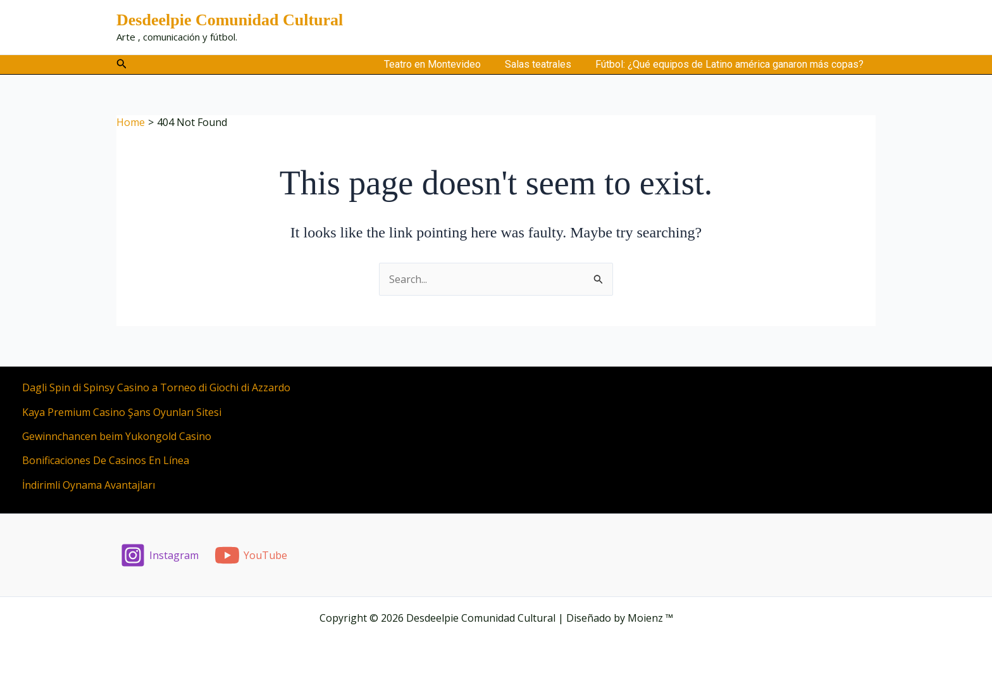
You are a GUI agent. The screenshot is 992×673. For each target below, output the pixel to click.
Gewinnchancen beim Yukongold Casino (116, 436)
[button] (121, 64)
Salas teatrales (544, 64)
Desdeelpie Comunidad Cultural (229, 20)
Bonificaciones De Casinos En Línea (105, 460)
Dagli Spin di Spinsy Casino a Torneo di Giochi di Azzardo (156, 387)
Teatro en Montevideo (442, 64)
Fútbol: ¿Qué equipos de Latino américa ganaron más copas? (731, 64)
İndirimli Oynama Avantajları (88, 485)
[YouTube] (251, 555)
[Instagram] (159, 555)
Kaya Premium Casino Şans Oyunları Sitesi (121, 412)
